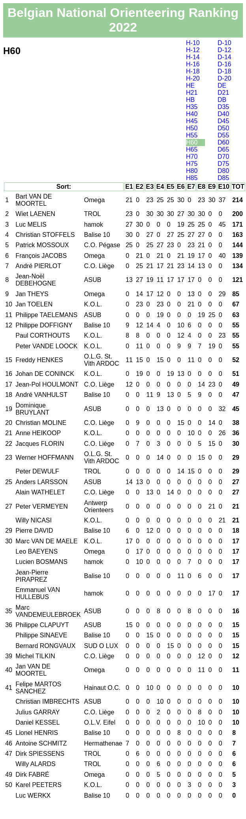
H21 (191, 92)
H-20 (193, 78)
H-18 (193, 71)
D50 (223, 128)
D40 (223, 114)
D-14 (224, 57)
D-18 (224, 71)
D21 (223, 92)
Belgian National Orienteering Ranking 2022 (123, 20)
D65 (223, 149)
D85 (223, 178)
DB (222, 99)
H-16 (193, 64)
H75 (191, 163)
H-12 (193, 50)
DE (222, 85)
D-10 (224, 42)
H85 (191, 178)
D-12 (224, 50)
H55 (191, 135)
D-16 (224, 64)
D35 (223, 106)
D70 (223, 156)
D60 (223, 142)
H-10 (193, 42)
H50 (191, 128)
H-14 (193, 57)
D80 (223, 170)
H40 (191, 114)
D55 (223, 135)
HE (190, 85)
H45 (191, 121)
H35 (191, 106)
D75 (223, 163)
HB (190, 99)
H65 (191, 149)
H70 (191, 156)
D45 (223, 121)
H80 (191, 170)
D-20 (224, 78)
